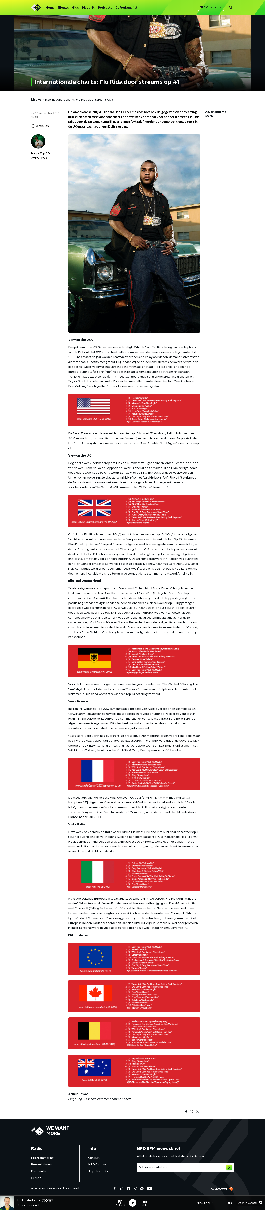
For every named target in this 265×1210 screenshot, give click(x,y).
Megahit (88, 7)
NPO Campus (211, 7)
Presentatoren (41, 1164)
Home (50, 7)
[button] (120, 1202)
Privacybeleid (71, 1188)
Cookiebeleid (219, 1188)
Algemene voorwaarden (46, 1188)
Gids (75, 7)
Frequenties (39, 1171)
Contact (94, 1157)
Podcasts (105, 7)
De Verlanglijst (126, 7)
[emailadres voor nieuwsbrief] (185, 1167)
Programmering (42, 1157)
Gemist (36, 1178)
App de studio (98, 1171)
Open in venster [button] (250, 1202)
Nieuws (63, 7)
